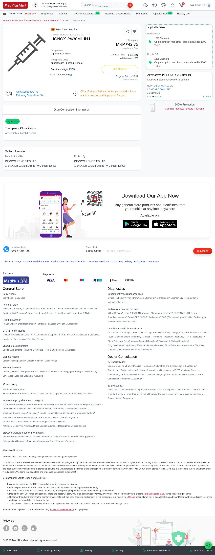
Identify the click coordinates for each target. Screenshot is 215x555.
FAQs (18, 262)
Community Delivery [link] (51, 550)
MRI (109, 313)
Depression (142, 390)
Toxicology (164, 341)
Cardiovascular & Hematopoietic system (61, 404)
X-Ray (127, 313)
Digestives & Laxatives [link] (88, 335)
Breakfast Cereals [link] (26, 324)
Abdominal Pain (193, 394)
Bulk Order (139, 262)
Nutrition (28, 417)
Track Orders (57, 262)
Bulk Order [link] (12, 550)
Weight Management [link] (68, 324)
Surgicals (20, 441)
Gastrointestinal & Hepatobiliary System (21, 404)
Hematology (190, 298)
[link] (15, 5)
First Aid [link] (6, 335)
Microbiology (163, 298)
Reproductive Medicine (133, 374)
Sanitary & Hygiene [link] (23, 309)
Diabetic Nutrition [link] (35, 361)
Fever (110, 337)
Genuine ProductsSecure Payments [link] (184, 108)
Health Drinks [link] (9, 324)
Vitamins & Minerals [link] (33, 350)
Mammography (158, 313)
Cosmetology (114, 374)
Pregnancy (179, 337)
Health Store (13, 14)
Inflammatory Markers (128, 350)
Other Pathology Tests (118, 341)
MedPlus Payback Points (118, 13)
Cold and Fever (127, 390)
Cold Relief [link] (30, 335)
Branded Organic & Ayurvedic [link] (29, 376)
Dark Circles (183, 390)
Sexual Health (114, 398)
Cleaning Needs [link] (10, 372)
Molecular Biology (116, 302)
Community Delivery (121, 262)
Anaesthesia (8, 437)
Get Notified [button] (120, 69)
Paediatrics (148, 366)
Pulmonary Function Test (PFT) (122, 322)
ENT (176, 370)
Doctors (63, 13)
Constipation (169, 390)
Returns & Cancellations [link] (158, 550)
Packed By (79, 156)
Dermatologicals (68, 417)
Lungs (150, 332)
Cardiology (141, 370)
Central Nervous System (14, 409)
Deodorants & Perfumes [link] (14, 313)
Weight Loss (155, 390)
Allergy (175, 332)
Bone (127, 337)
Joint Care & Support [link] (47, 335)
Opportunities (162, 13)
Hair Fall (142, 394)
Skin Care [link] (7, 309)
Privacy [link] (119, 550)
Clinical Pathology (116, 298)
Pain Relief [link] (17, 335)
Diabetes (119, 337)
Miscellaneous (79, 426)
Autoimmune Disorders (193, 345)
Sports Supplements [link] (12, 350)
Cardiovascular (23, 437)
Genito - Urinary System (50, 413)
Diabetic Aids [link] (51, 361)
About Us (8, 262)
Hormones (59, 409)
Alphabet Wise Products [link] (80, 393)
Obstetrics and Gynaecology (169, 366)
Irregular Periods (115, 394)
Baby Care (20, 298)
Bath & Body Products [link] (67, 309)
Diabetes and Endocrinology (121, 370)
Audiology (137, 379)
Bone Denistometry (117, 317)
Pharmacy (30, 13)
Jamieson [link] (71, 350)
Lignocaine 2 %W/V (61, 53)
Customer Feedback (98, 262)
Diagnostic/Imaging (65, 441)
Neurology (153, 370)
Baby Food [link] (8, 298)
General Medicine (116, 366)
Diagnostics (47, 13)
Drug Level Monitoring (118, 345)
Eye (35, 417)
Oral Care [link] (39, 309)
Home (6, 20)
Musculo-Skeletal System (40, 409)
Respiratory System (91, 404)
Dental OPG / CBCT (137, 317)
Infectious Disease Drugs (15, 413)
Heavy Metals (137, 345)
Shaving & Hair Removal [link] (58, 313)
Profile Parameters (135, 298)
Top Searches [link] (60, 393)
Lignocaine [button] (12, 121)
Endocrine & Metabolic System (79, 413)
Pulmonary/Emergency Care (40, 441)
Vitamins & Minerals (12, 417)
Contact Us (153, 262)
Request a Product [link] (28, 393)
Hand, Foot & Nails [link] (81, 313)
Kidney (166, 332)
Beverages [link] (8, 376)
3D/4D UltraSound (140, 313)
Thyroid (184, 332)
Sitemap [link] (88, 550)
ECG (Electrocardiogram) (174, 317)
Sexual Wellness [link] (88, 309)
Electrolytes (146, 350)
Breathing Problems (157, 394)
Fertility (158, 332)
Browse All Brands (75, 262)
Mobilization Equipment (82, 437)
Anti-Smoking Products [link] (34, 339)
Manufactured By (14, 156)
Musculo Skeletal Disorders (144, 341)
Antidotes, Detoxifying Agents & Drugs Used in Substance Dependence (36, 426)
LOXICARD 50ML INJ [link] (158, 89)
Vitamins (193, 332)
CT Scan (117, 313)
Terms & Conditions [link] (203, 550)
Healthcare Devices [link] (12, 339)
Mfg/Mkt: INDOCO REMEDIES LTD (67, 34)
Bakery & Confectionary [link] (86, 372)
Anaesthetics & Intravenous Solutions (20, 421)
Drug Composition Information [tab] (72, 109)
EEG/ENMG (179, 313)
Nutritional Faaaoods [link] (46, 324)
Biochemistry (177, 298)
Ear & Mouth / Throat (49, 417)
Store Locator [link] (45, 393)
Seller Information (61, 74)
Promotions (142, 13)
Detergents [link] (25, 372)
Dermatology (166, 370)
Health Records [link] (10, 393)
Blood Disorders (172, 345)
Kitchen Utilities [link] (55, 372)
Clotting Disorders (179, 341)
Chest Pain (113, 390)
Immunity (136, 337)
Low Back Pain (198, 390)
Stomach (112, 350)
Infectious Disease (154, 345)
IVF (199, 374)
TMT (169, 313)
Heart (135, 332)
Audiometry (154, 317)
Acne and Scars (176, 394)
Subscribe (202, 250)
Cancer (146, 337)
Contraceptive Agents (76, 409)
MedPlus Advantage (86, 13)
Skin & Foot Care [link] (67, 335)
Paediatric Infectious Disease (182, 374)
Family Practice (133, 366)
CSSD (36, 437)
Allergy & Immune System (52, 421)
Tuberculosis (197, 337)
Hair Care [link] (50, 309)
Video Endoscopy (196, 317)
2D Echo (191, 313)
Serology (150, 298)
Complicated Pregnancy (119, 379)
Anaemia (204, 332)
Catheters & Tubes (49, 437)
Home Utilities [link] (39, 372)
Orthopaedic (8, 441)
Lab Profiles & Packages (119, 332)
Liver (142, 332)
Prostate (168, 337)
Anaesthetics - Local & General (42, 20)
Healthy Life (183, 13)
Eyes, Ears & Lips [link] (36, 313)
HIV (187, 337)
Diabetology (190, 366)
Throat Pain (130, 394)
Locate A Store (36, 262)
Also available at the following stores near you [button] (30, 93)
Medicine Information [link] (14, 389)
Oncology (33, 413)
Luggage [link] (68, 372)
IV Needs (64, 437)
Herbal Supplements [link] (54, 350)
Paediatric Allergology (156, 374)
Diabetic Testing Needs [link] (14, 361)
